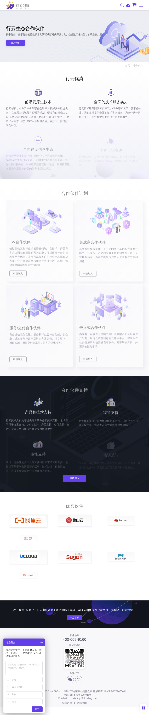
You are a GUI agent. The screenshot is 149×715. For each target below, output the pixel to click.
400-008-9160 (74, 647)
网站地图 (82, 710)
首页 (127, 65)
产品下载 (74, 625)
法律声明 (67, 710)
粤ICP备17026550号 (115, 699)
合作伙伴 (138, 65)
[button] (74, 596)
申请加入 (74, 478)
